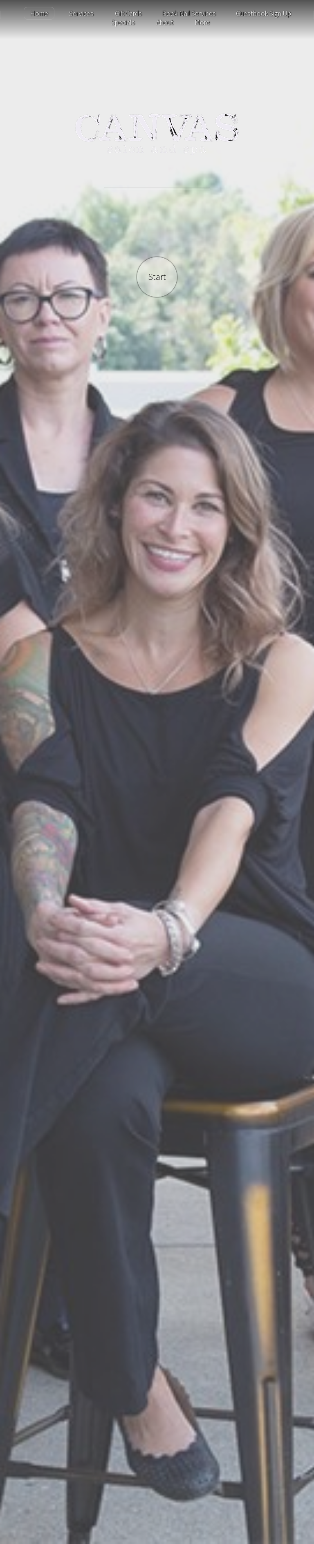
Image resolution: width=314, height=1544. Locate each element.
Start (157, 276)
